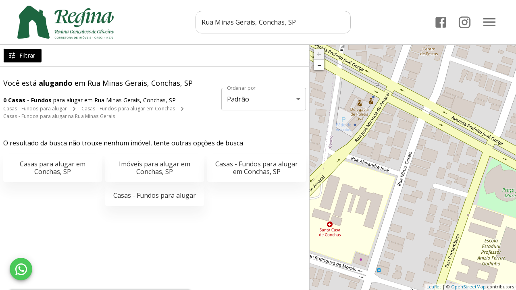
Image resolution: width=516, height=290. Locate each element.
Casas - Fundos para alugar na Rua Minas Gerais (59, 116)
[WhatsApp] (21, 269)
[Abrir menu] (489, 22)
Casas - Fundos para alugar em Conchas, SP (256, 168)
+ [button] (319, 54)
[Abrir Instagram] (465, 22)
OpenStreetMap (468, 287)
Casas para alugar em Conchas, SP (52, 168)
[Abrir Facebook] (441, 22)
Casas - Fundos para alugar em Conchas (128, 108)
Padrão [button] (238, 99)
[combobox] (273, 22)
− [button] (319, 65)
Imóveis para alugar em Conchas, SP (154, 168)
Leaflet (434, 287)
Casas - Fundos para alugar (35, 108)
